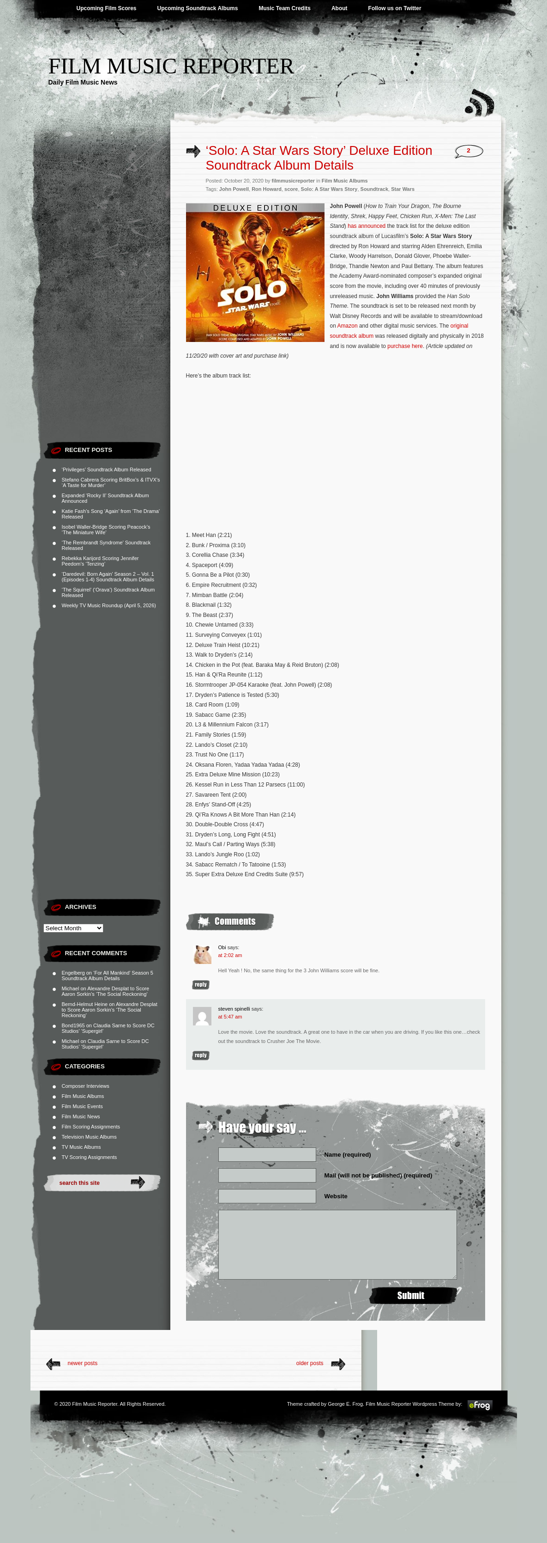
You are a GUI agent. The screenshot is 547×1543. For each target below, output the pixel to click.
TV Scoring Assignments (89, 1157)
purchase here (405, 346)
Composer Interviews (85, 1086)
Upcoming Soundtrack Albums (197, 8)
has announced (366, 226)
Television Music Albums (89, 1137)
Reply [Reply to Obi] (201, 985)
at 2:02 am (230, 955)
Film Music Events (82, 1106)
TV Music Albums (81, 1147)
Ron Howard (267, 189)
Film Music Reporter (171, 66)
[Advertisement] (106, 298)
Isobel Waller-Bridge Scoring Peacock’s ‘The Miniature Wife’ (106, 529)
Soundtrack (375, 189)
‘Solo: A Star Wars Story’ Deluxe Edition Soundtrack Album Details (319, 157)
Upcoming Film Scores (107, 8)
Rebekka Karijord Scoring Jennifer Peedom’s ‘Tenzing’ (100, 561)
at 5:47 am (230, 1016)
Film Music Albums (83, 1096)
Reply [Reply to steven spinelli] (201, 1056)
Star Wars (403, 189)
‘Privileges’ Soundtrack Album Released (106, 469)
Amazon (347, 326)
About (339, 8)
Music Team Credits (284, 8)
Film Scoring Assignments (91, 1126)
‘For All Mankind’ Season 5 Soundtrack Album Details (107, 975)
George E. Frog (345, 1404)
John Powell (234, 189)
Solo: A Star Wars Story (329, 189)
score (291, 189)
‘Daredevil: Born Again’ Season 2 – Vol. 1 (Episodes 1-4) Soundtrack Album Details (108, 576)
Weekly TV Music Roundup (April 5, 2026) (109, 605)
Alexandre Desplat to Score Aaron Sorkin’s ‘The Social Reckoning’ (106, 991)
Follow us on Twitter (394, 8)
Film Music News (81, 1116)
